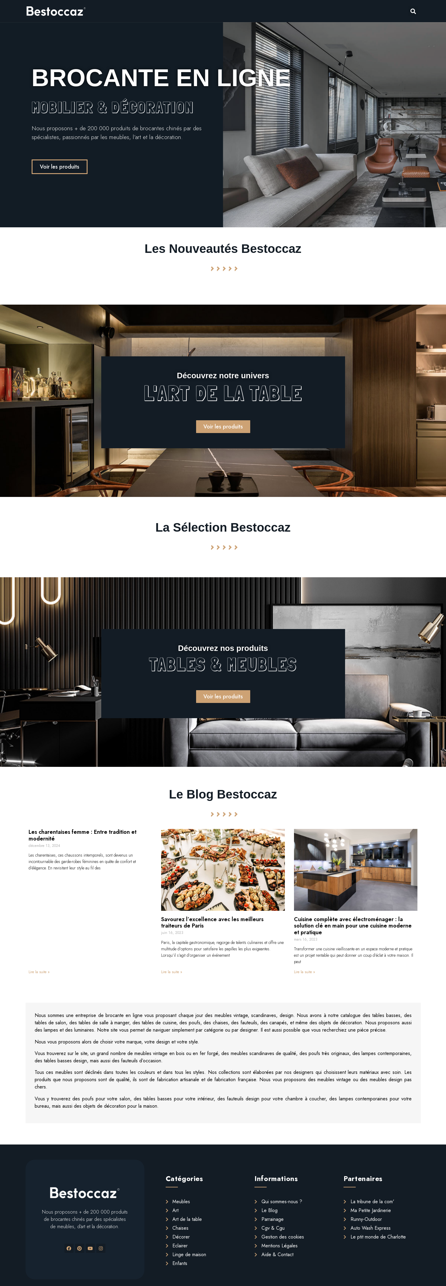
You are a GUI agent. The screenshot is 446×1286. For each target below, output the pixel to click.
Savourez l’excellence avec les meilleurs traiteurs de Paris (212, 922)
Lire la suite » (39, 972)
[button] (60, 166)
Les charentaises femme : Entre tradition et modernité (83, 835)
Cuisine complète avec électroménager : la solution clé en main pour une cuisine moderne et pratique (353, 925)
